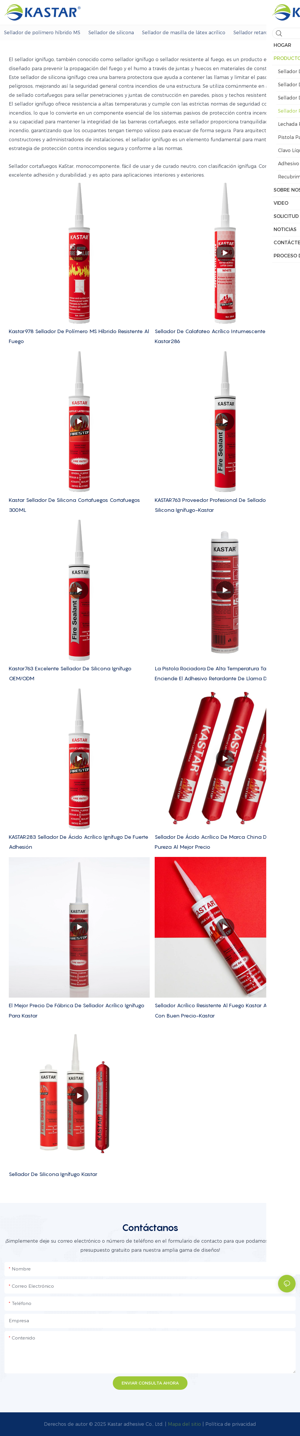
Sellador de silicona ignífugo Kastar (53, 1174)
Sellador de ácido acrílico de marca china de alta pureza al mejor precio (218, 842)
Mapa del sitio (184, 1424)
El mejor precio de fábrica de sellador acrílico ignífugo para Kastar (76, 1010)
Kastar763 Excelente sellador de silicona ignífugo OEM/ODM (70, 673)
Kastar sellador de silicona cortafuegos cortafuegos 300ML (74, 505)
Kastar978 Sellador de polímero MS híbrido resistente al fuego (79, 336)
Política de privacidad (230, 1424)
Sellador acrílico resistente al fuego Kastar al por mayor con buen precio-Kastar (225, 1010)
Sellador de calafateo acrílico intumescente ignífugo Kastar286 (221, 336)
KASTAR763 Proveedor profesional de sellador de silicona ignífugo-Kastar (215, 505)
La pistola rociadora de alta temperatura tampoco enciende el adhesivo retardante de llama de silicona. (223, 673)
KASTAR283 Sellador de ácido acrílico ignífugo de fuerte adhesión (78, 842)
